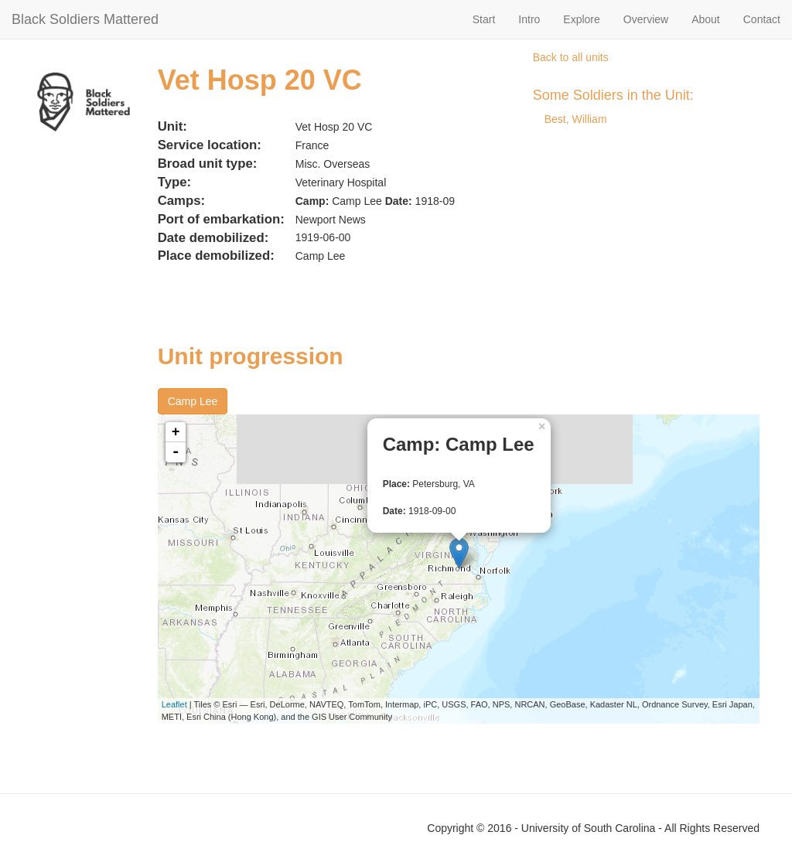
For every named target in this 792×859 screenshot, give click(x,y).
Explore (581, 19)
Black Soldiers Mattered (85, 19)
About (705, 19)
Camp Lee (193, 401)
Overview (645, 19)
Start (484, 19)
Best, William (575, 119)
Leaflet (174, 704)
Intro (529, 19)
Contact (761, 19)
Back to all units (571, 57)
